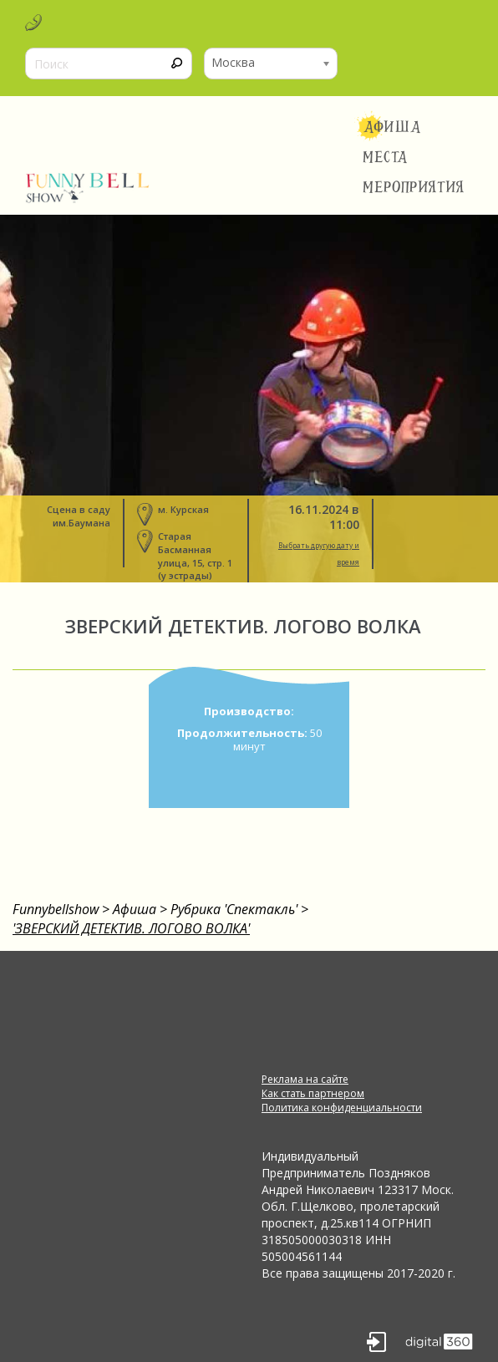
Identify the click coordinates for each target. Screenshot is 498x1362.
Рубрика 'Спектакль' (233, 909)
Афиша (392, 127)
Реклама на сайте (305, 1079)
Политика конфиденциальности (342, 1107)
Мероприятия (414, 187)
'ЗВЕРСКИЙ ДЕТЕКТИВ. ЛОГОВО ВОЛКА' (131, 928)
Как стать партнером (313, 1093)
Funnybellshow (56, 909)
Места (386, 157)
